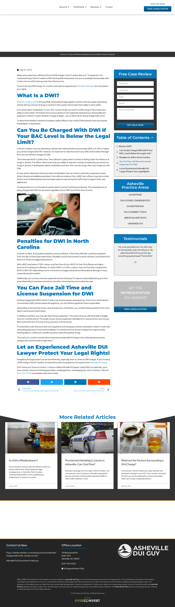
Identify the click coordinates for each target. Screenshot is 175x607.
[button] (28, 382)
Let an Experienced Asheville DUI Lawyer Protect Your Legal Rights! (134, 170)
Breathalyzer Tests (135, 217)
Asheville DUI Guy (83, 593)
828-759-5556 (158, 4)
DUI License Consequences (135, 200)
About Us (64, 7)
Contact (109, 7)
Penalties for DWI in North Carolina (134, 157)
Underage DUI (135, 223)
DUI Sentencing (135, 206)
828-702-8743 (24, 373)
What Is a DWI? (125, 146)
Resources (96, 7)
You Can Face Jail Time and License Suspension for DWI (135, 163)
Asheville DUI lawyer (85, 86)
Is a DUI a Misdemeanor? (23, 460)
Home (62, 54)
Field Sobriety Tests (135, 212)
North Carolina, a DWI (28, 102)
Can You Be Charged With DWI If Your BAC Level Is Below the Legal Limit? (136, 152)
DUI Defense (80, 7)
